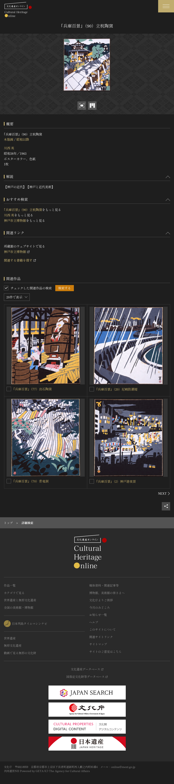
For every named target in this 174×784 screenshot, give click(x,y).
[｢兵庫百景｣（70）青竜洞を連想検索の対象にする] (9, 481)
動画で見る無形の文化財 (20, 653)
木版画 (8, 139)
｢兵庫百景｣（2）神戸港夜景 (116, 481)
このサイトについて (102, 629)
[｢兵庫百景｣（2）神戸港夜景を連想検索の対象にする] (91, 481)
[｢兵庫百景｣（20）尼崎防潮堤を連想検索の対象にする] (91, 389)
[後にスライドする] (164, 493)
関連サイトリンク (101, 637)
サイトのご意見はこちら (105, 651)
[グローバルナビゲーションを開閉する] (166, 6)
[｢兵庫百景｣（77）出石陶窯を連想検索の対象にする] (9, 389)
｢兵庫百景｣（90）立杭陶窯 (23, 209)
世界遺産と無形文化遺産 (20, 600)
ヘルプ (93, 622)
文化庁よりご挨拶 (101, 600)
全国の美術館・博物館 (18, 607)
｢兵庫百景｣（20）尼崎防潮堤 (117, 389)
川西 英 (9, 148)
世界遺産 (10, 638)
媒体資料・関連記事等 (104, 585)
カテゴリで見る (14, 593)
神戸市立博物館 (15, 220)
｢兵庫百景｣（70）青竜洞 (30, 481)
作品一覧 (10, 585)
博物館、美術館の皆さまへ (107, 593)
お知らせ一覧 (98, 615)
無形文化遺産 (13, 645)
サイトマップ (98, 644)
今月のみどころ (99, 607)
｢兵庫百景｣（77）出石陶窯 (32, 389)
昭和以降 (22, 139)
